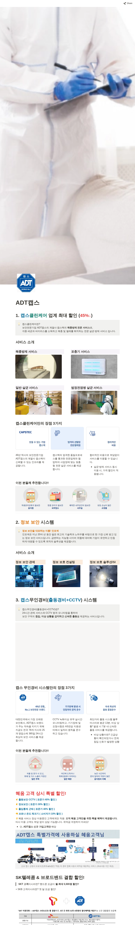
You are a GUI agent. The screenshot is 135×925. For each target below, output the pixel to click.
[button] (128, 3)
